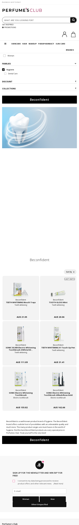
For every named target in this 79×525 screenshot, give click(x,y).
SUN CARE (60, 43)
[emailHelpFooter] (39, 491)
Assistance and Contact (11, 2)
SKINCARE (16, 43)
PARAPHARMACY (46, 43)
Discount (39, 81)
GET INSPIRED (8, 24)
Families (39, 63)
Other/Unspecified (39, 504)
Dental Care (11, 73)
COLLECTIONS (39, 88)
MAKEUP (33, 43)
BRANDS (70, 50)
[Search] (73, 20)
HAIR (24, 43)
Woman (8, 55)
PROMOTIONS (9, 27)
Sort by (70, 272)
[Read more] (58, 483)
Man (53, 499)
